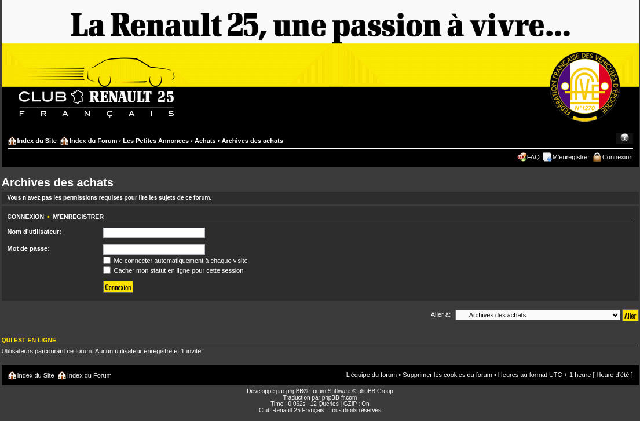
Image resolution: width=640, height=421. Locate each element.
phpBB (294, 391)
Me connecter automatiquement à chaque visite (175, 260)
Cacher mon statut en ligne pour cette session (173, 270)
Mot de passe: (29, 248)
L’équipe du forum (371, 374)
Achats (205, 140)
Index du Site (37, 140)
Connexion (617, 156)
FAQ (533, 156)
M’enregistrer (571, 156)
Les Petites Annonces (156, 140)
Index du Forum (94, 140)
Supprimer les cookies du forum (447, 374)
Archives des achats (252, 140)
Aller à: (441, 314)
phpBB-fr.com (339, 397)
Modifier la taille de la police (624, 138)
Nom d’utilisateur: (35, 231)
